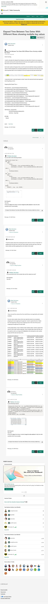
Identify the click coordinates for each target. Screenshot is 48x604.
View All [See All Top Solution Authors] (6, 531)
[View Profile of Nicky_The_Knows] (11, 43)
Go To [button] (41, 16)
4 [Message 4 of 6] (10, 289)
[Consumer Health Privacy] (24, 600)
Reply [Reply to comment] (40, 221)
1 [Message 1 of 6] (8, 127)
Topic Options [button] (40, 37)
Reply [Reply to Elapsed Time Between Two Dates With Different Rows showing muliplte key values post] (40, 130)
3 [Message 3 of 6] (9, 251)
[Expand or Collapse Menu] (2, 13)
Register (28, 16)
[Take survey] (8, 491)
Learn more (3, 6)
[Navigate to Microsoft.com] (4, 10)
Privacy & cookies (4, 591)
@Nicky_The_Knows (12, 156)
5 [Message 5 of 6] (11, 381)
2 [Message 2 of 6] (8, 218)
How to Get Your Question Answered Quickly (14, 503)
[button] (33, 37)
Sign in (33, 16)
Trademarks (3, 595)
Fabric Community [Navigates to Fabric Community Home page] (15, 10)
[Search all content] (31, 19)
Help (37, 16)
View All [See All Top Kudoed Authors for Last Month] (6, 559)
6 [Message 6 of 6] (11, 450)
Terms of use (3, 593)
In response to (13, 233)
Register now (24, 24)
